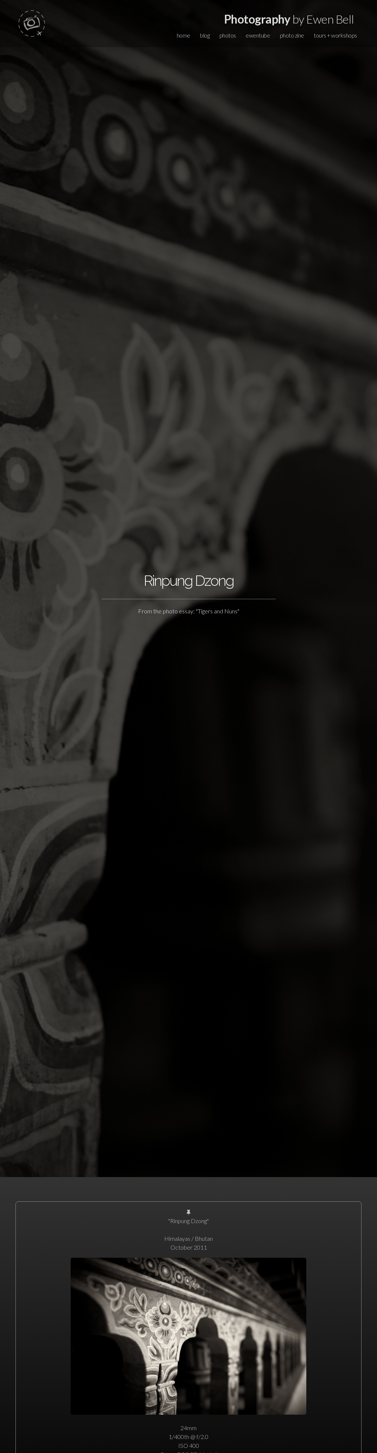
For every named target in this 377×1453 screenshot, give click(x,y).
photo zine (292, 35)
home (183, 35)
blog (204, 35)
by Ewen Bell (289, 19)
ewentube (258, 35)
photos (227, 35)
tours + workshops (335, 35)
